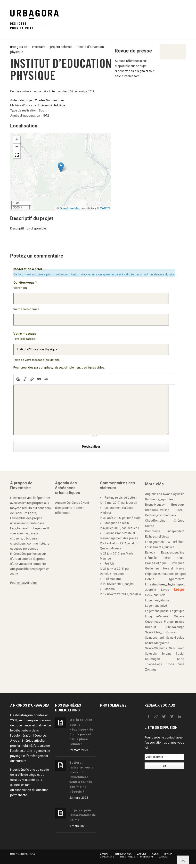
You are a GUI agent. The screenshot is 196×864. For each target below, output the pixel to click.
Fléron (167, 558)
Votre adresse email (26, 309)
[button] (61, 167)
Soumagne (152, 659)
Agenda (141, 854)
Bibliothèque (127, 857)
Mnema (110, 589)
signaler (142, 71)
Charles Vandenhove (49, 100)
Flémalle (151, 558)
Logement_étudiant (158, 600)
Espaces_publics (172, 552)
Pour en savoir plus (23, 582)
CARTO (105, 208)
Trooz (170, 664)
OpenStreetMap (69, 208)
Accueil (104, 854)
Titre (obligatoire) (24, 338)
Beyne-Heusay (155, 504)
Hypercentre (176, 579)
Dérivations (107, 857)
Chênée (179, 520)
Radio (155, 854)
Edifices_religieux (157, 536)
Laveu (165, 589)
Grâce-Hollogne (156, 563)
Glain (180, 558)
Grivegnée (177, 563)
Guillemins (152, 568)
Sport (43, 110)
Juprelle (150, 589)
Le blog (168, 854)
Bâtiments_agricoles (159, 499)
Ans (159, 494)
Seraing (166, 653)
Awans (167, 494)
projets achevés (61, 47)
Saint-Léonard (154, 637)
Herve (180, 568)
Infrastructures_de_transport (165, 584)
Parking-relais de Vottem (121, 497)
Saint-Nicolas (175, 637)
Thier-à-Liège (153, 664)
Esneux (150, 552)
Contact (163, 857)
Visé (181, 664)
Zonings (150, 669)
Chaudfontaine (155, 520)
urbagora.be (18, 47)
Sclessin (151, 653)
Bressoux (177, 504)
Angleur (150, 494)
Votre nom (20, 287)
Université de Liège (51, 105)
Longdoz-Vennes (156, 616)
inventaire (38, 47)
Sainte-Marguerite (157, 643)
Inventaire (146, 857)
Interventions (122, 854)
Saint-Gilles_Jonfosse (160, 632)
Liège (179, 589)
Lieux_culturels (155, 595)
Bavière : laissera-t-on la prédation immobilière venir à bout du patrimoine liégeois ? (81, 777)
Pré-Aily (109, 563)
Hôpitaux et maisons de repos (166, 574)
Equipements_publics (159, 547)
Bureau (179, 510)
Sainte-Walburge (156, 648)
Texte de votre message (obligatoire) (36, 360)
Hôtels (149, 579)
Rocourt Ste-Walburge (164, 627)
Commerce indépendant (164, 531)
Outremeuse (153, 621)
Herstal (168, 568)
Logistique (177, 611)
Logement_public (157, 611)
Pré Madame (113, 579)
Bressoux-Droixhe (157, 510)
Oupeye (179, 616)
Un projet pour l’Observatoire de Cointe (82, 815)
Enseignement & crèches (164, 542)
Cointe (149, 526)
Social (180, 653)
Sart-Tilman (176, 648)
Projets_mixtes (174, 621)
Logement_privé (156, 605)
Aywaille (178, 494)
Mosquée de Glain (117, 523)
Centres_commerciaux (160, 515)
